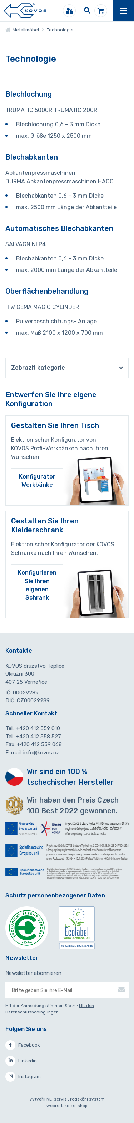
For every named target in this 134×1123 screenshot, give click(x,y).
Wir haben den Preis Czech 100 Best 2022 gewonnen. (73, 805)
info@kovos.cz (41, 752)
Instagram (23, 1077)
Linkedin (21, 1061)
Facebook (22, 1045)
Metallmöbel (22, 29)
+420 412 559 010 (38, 728)
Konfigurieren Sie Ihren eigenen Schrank (37, 585)
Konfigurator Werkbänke (37, 480)
